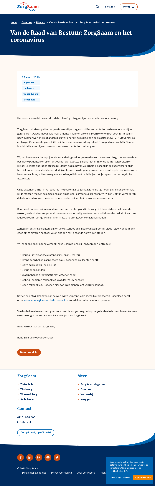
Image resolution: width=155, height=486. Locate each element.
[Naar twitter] (57, 457)
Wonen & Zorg (29, 394)
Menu (126, 6)
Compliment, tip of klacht (36, 432)
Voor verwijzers (86, 472)
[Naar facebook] (20, 457)
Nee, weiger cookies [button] (120, 477)
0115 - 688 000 (26, 417)
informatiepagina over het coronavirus (45, 300)
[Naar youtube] (48, 457)
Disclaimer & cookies (34, 472)
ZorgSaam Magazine (93, 384)
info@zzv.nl (24, 422)
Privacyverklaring (61, 472)
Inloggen (109, 6)
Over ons (86, 389)
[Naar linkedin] (29, 457)
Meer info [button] (123, 471)
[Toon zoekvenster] (97, 7)
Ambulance (27, 399)
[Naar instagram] (38, 457)
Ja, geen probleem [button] (142, 477)
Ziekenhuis (26, 384)
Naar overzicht (29, 352)
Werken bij (87, 394)
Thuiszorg (26, 389)
